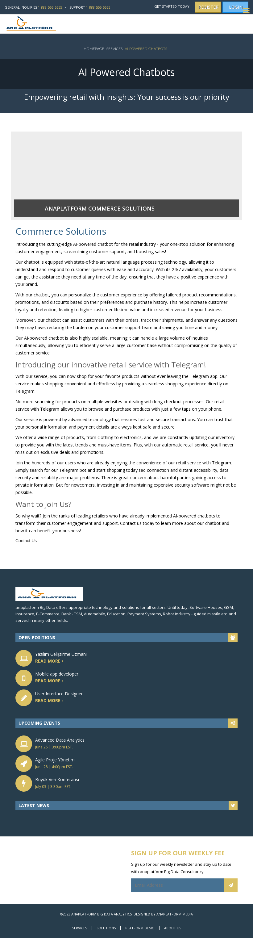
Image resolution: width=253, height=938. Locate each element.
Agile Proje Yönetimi (55, 760)
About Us (172, 928)
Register (208, 7)
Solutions (106, 928)
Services (114, 48)
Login (236, 7)
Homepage (94, 48)
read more (56, 661)
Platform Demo (140, 928)
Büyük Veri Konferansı (57, 779)
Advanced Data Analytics (60, 740)
